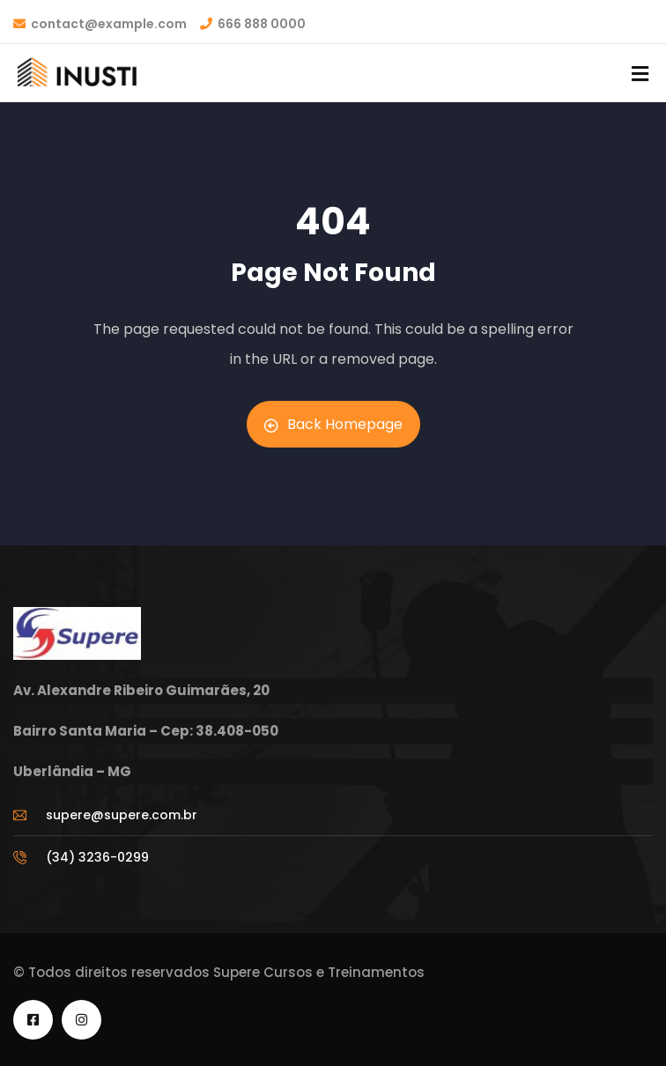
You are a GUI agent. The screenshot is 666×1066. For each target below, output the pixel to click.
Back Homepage (333, 424)
